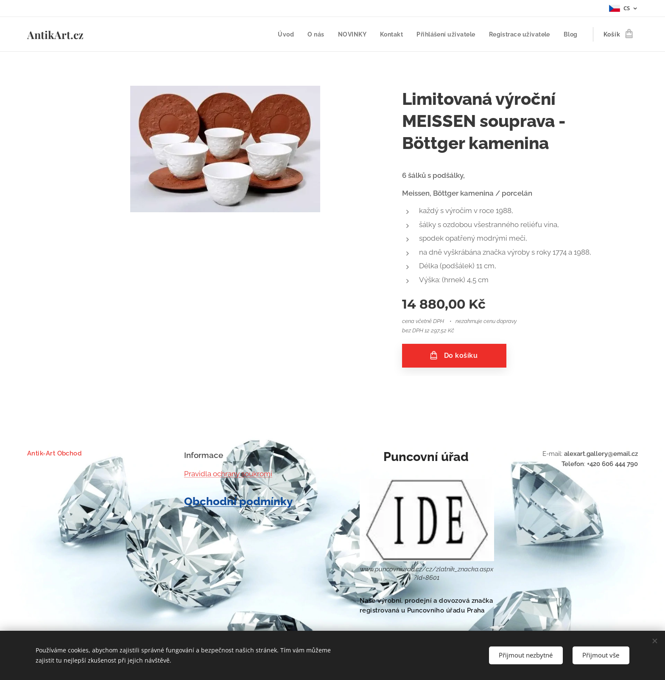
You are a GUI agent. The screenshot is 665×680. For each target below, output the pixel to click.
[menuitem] (282, 34)
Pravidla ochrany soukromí (228, 473)
